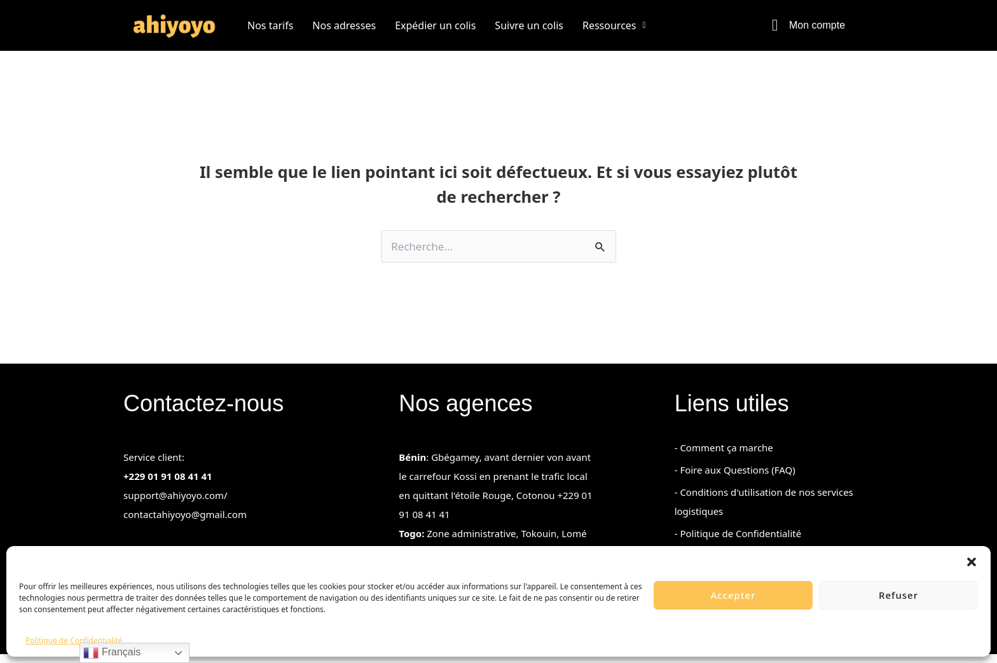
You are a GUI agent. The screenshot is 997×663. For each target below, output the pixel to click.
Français (112, 652)
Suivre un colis (529, 25)
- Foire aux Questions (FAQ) (735, 478)
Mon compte (817, 25)
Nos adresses (344, 25)
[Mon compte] (775, 25)
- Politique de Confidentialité (738, 542)
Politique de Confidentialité (74, 640)
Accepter (732, 595)
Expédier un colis (435, 25)
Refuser (898, 595)
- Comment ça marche (724, 456)
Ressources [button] (614, 25)
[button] (971, 562)
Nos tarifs (270, 25)
